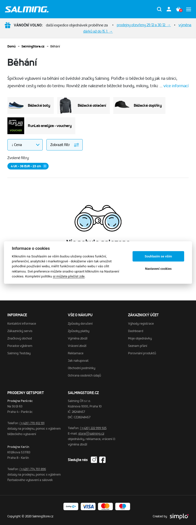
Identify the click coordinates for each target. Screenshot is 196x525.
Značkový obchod (19, 338)
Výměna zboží (77, 338)
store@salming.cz (91, 433)
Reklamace (75, 353)
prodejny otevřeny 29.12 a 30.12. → (144, 24)
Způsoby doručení (80, 323)
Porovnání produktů (142, 353)
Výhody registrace (141, 323)
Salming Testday (19, 353)
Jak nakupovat (78, 360)
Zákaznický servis (19, 331)
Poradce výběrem (19, 346)
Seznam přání (137, 346)
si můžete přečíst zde (68, 276)
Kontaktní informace (21, 323)
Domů (11, 46)
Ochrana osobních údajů (84, 375)
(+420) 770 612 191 (32, 423)
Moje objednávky (140, 338)
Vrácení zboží (77, 346)
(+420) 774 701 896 (33, 469)
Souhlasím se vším (158, 256)
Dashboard (135, 331)
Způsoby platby (78, 331)
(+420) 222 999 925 (93, 428)
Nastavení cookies (158, 269)
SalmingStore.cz (32, 46)
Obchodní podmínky (81, 368)
